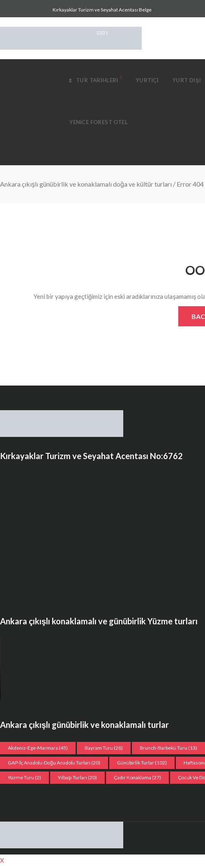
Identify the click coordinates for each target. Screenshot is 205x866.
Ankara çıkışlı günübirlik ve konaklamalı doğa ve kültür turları (86, 184)
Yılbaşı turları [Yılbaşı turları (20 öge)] (77, 777)
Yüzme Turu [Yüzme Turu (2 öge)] (24, 777)
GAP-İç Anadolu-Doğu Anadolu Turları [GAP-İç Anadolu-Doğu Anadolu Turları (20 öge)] (54, 763)
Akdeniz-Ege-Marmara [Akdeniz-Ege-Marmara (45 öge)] (38, 748)
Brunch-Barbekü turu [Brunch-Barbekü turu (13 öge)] (168, 748)
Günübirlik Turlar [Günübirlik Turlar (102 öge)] (142, 763)
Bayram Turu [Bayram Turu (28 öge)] (104, 748)
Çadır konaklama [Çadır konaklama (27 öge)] (137, 777)
